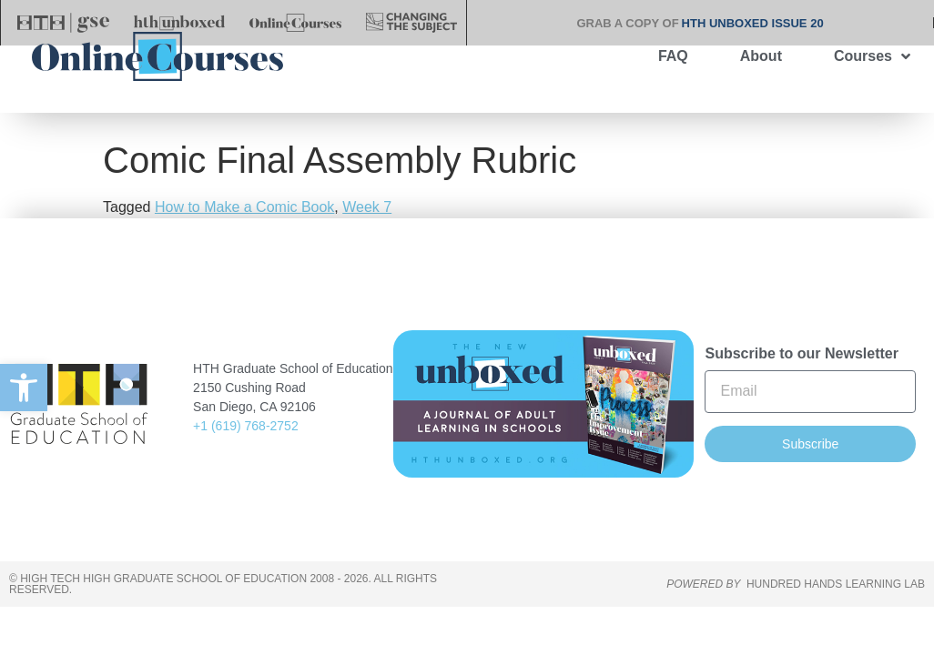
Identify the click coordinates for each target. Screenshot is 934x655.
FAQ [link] (673, 56)
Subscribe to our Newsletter (801, 380)
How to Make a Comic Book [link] (244, 234)
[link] (23, 387)
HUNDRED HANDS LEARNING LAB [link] (835, 611)
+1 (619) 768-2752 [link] (246, 452)
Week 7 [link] (366, 234)
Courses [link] (872, 56)
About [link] (761, 56)
